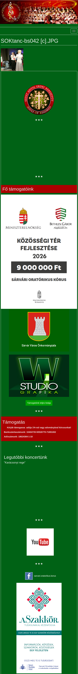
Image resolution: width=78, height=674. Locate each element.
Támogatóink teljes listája (39, 403)
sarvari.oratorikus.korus (45, 576)
